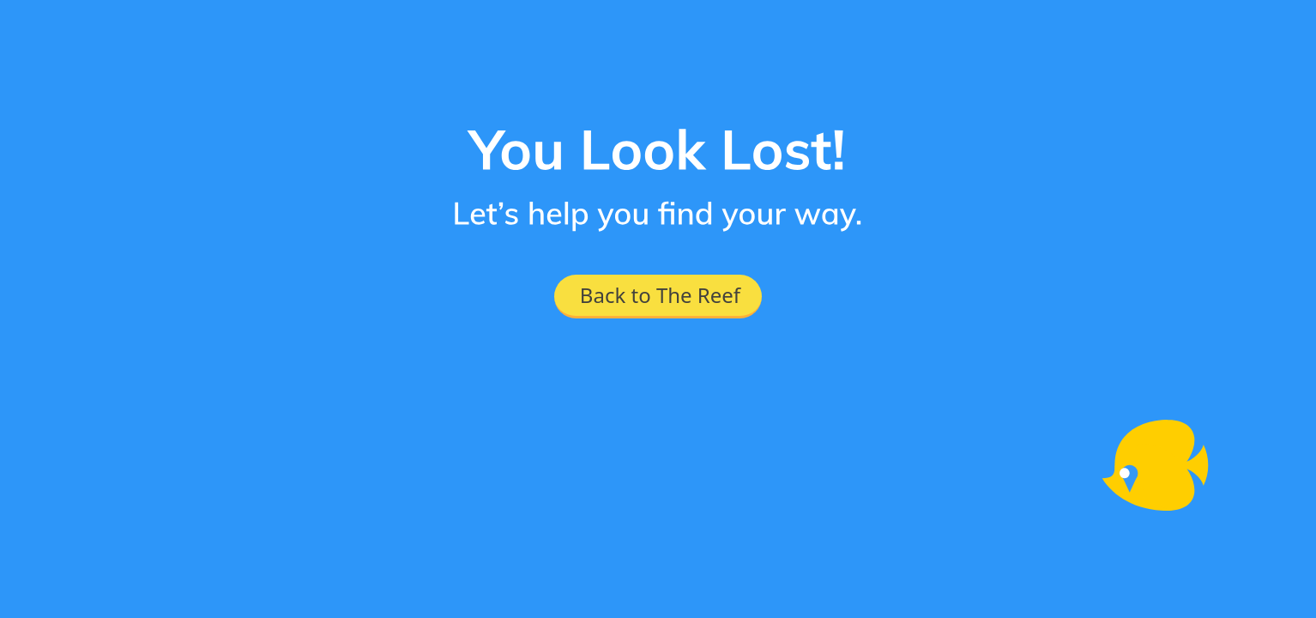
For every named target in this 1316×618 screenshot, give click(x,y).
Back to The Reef (660, 295)
